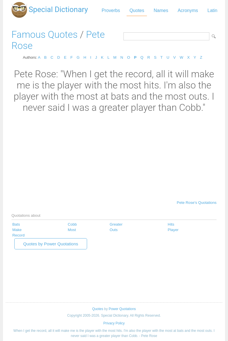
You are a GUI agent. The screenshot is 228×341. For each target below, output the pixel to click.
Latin (212, 10)
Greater (116, 224)
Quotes (136, 10)
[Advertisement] (114, 156)
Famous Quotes (44, 34)
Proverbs (111, 10)
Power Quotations (122, 309)
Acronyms (188, 10)
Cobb (72, 224)
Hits (171, 224)
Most (72, 230)
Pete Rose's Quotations (197, 202)
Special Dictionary (58, 9)
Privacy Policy (114, 323)
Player (173, 230)
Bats (16, 224)
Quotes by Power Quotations (50, 243)
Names (161, 10)
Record (18, 235)
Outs (114, 230)
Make (16, 230)
